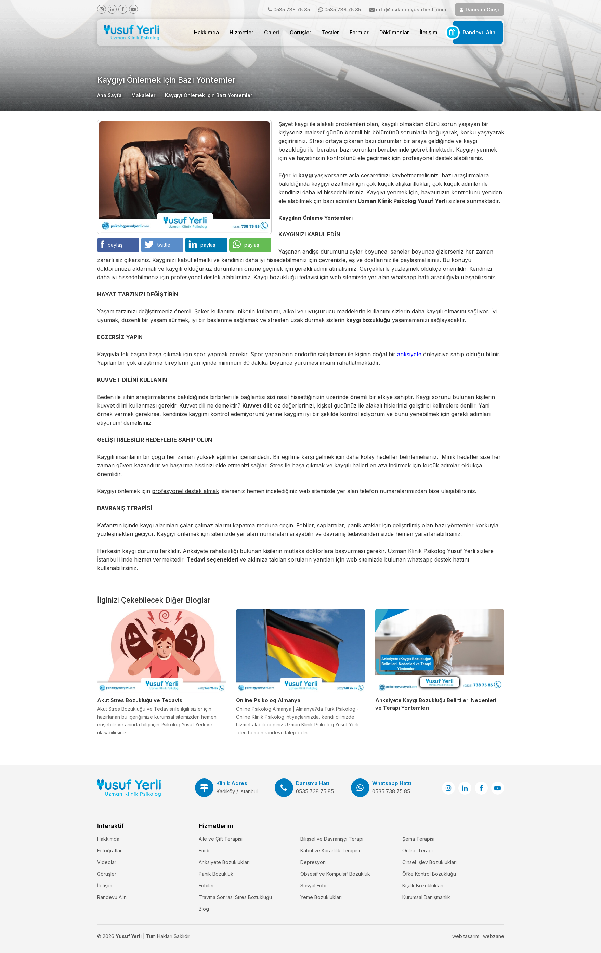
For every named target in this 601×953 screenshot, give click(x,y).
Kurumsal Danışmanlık (426, 897)
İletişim (428, 32)
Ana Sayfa (109, 95)
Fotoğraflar (109, 850)
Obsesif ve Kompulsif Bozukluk (335, 874)
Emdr (204, 850)
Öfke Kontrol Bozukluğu (429, 874)
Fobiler (206, 885)
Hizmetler (241, 32)
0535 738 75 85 (291, 9)
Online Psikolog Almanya (268, 700)
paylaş (111, 244)
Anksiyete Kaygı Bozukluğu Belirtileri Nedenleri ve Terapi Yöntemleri (435, 704)
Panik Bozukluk (216, 874)
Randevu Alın (479, 32)
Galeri (271, 32)
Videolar (106, 862)
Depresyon (313, 862)
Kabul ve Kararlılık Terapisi (330, 850)
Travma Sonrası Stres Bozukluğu (235, 897)
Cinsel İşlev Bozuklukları (429, 862)
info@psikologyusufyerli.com (411, 9)
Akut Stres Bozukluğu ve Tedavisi (140, 700)
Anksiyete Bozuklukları (224, 862)
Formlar (359, 32)
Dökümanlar (394, 32)
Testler (330, 32)
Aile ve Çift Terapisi (221, 839)
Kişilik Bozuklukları (422, 885)
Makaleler (143, 95)
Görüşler (300, 32)
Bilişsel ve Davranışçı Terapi (331, 839)
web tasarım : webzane (478, 936)
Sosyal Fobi (313, 885)
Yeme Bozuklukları (321, 897)
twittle (157, 244)
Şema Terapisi (418, 839)
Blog (204, 909)
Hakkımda (206, 32)
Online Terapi (417, 850)
